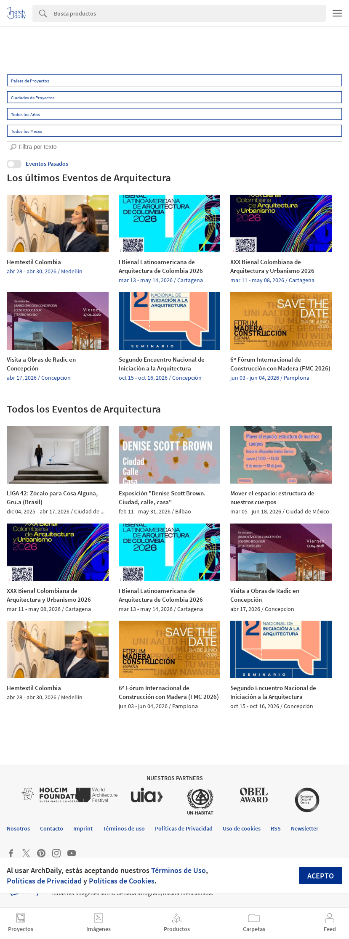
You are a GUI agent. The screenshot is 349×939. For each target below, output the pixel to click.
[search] (13, 147)
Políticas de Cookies (122, 881)
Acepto (320, 876)
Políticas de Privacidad (44, 881)
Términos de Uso (178, 870)
